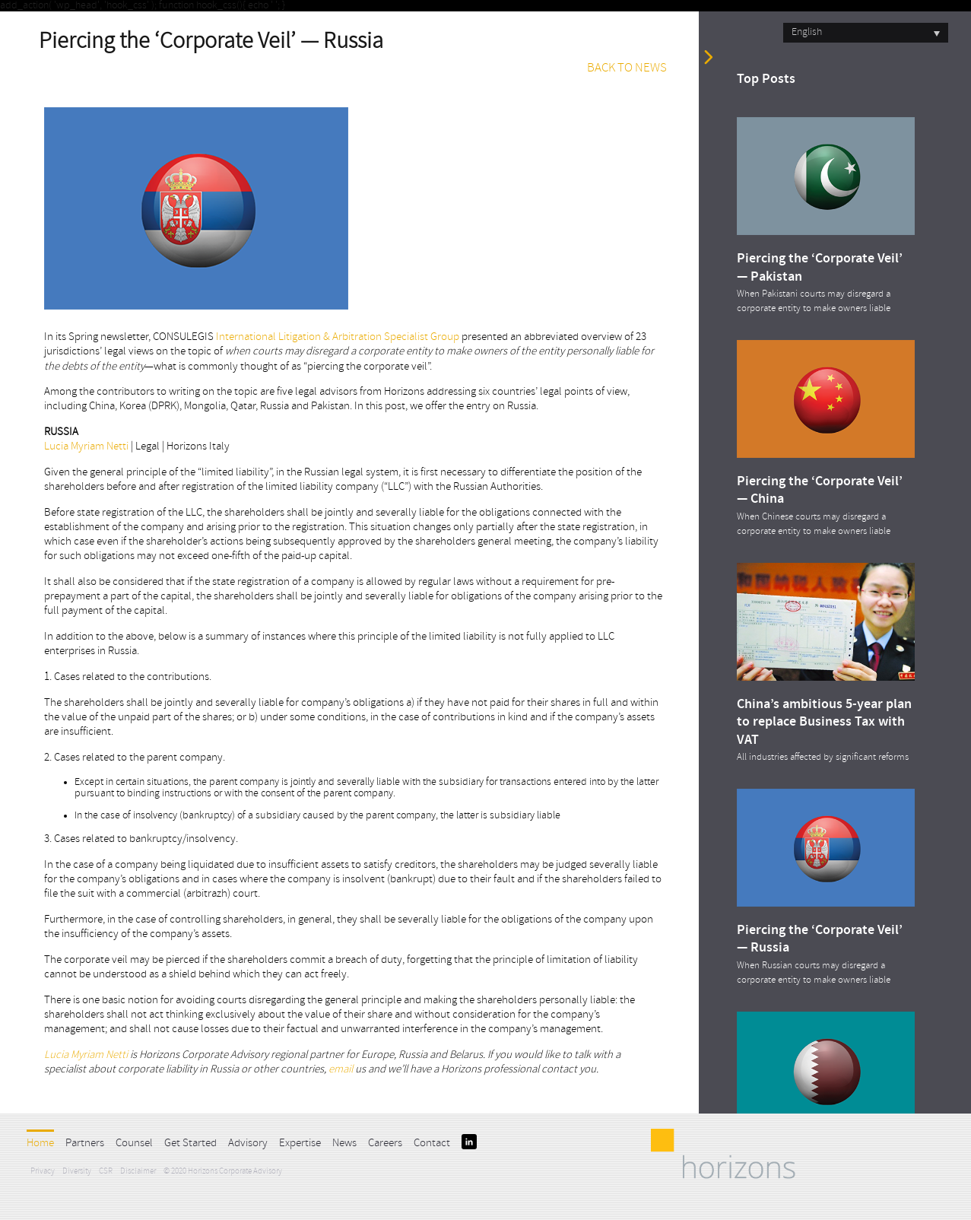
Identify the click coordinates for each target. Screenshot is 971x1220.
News (344, 1143)
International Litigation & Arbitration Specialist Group (337, 337)
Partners (84, 1143)
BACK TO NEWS (627, 68)
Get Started (190, 1143)
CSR (106, 1172)
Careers (385, 1143)
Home (40, 1143)
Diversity (76, 1172)
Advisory (248, 1143)
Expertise (300, 1143)
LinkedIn (469, 1141)
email (341, 1069)
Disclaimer (138, 1172)
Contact (432, 1143)
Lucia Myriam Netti (86, 447)
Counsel (134, 1143)
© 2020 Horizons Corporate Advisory (222, 1172)
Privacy (42, 1172)
